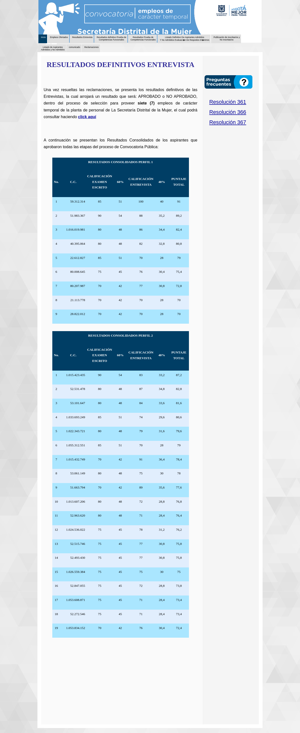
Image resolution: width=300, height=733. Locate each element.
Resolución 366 (227, 112)
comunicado (74, 47)
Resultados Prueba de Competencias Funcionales (143, 38)
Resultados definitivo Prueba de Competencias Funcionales (111, 38)
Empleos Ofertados (59, 37)
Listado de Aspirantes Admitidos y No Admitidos (53, 48)
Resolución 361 (227, 102)
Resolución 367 (227, 122)
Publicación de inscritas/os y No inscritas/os (226, 38)
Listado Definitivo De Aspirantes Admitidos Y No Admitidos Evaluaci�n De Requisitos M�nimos (184, 38)
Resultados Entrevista (82, 37)
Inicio (43, 37)
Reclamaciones (91, 47)
